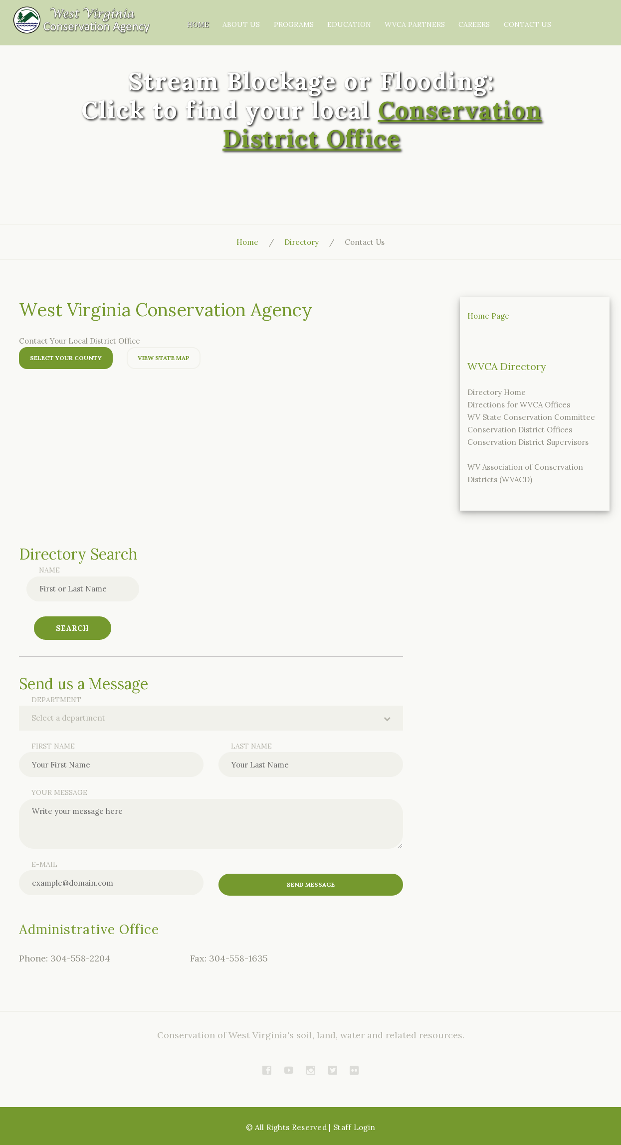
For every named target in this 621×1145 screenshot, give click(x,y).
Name (49, 570)
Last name (251, 746)
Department (56, 699)
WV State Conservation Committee (531, 417)
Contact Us (518, 32)
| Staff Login (352, 1127)
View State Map (164, 358)
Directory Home (496, 392)
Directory (301, 242)
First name (53, 746)
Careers (526, 17)
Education (404, 17)
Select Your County (66, 358)
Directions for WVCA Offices (518, 404)
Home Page (488, 316)
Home (257, 17)
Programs (350, 17)
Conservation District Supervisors (528, 442)
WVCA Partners (468, 17)
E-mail (44, 864)
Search (72, 628)
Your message (59, 792)
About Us (299, 17)
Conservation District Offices (519, 429)
